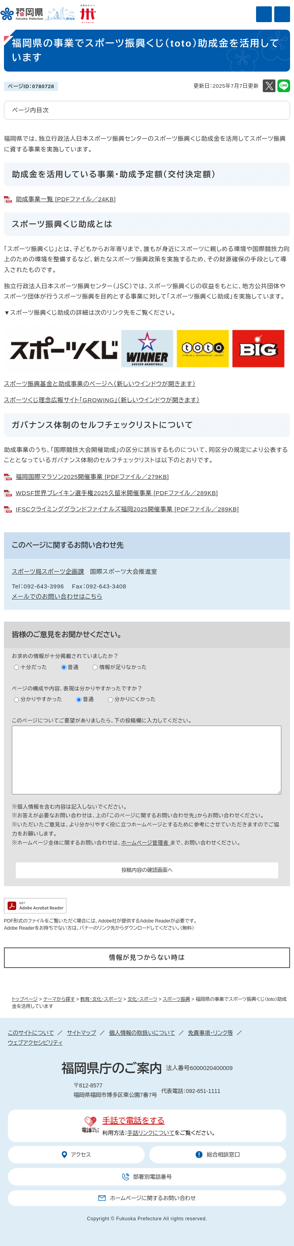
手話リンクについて (151, 1133)
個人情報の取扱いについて (142, 1033)
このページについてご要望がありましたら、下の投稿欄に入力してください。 (102, 721)
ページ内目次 (30, 110)
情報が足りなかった (123, 667)
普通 (73, 667)
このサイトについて (31, 1033)
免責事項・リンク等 (210, 1033)
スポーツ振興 (176, 999)
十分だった (34, 667)
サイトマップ (81, 1033)
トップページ (25, 999)
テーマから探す (59, 999)
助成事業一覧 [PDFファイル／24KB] (66, 199)
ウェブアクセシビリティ (35, 1043)
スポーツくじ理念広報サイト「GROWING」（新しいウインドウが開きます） (102, 400)
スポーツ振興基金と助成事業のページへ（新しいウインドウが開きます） (100, 383)
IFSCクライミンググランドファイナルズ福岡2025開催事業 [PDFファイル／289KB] (127, 509)
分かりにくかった (135, 699)
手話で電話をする (133, 1120)
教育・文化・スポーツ (101, 999)
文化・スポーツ (142, 999)
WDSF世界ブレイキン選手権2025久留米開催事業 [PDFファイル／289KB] (117, 493)
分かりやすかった (41, 699)
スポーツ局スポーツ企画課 (48, 571)
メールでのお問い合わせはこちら (57, 596)
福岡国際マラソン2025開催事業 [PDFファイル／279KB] (92, 476)
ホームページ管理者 (145, 843)
